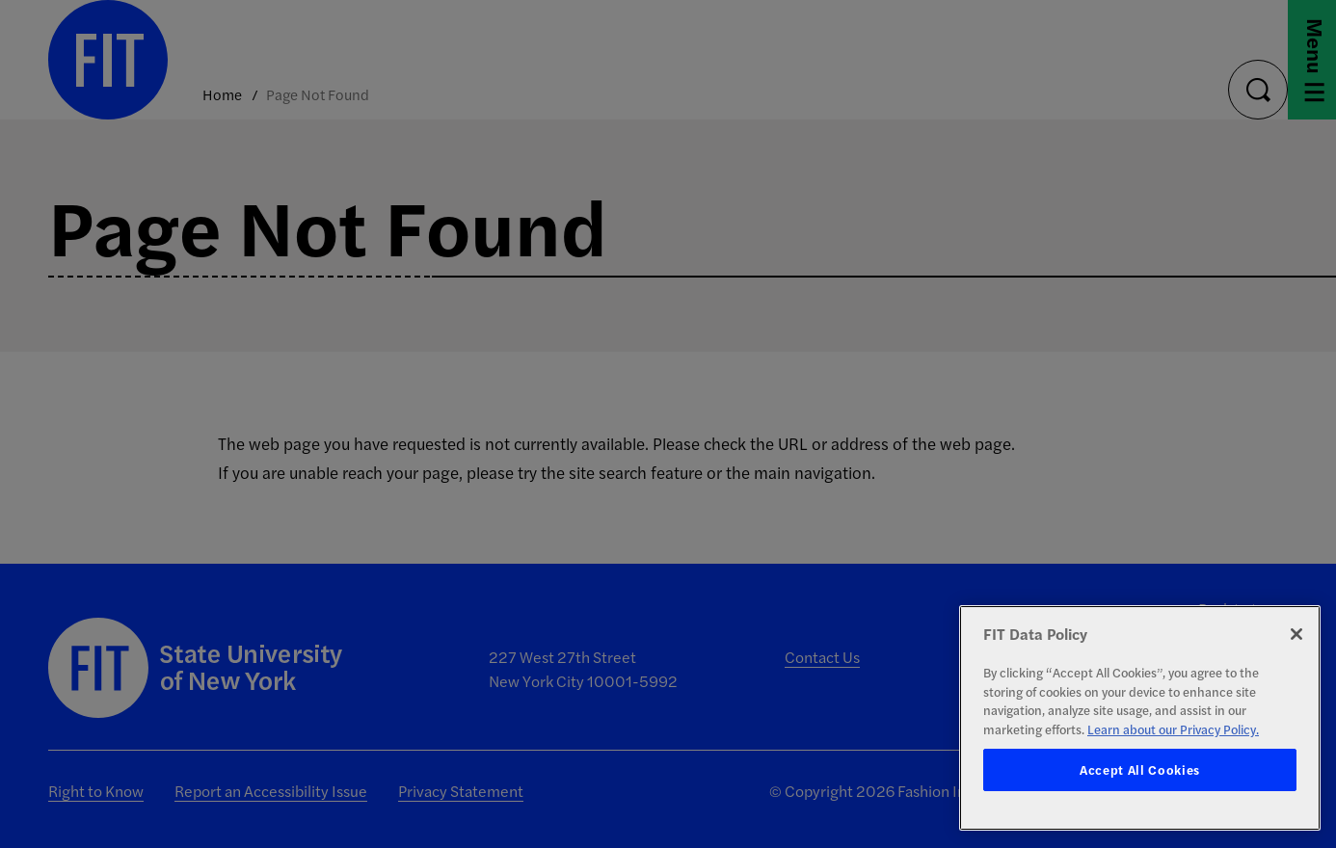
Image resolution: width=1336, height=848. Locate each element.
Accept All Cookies (1140, 769)
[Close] (1296, 634)
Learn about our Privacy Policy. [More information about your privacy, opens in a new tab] (1173, 729)
